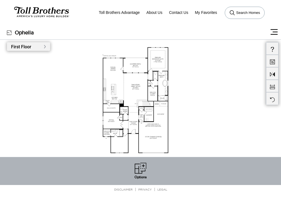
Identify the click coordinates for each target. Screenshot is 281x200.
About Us (154, 12)
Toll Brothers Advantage (119, 12)
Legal (162, 189)
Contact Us (178, 12)
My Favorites (206, 12)
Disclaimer (123, 189)
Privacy (145, 189)
